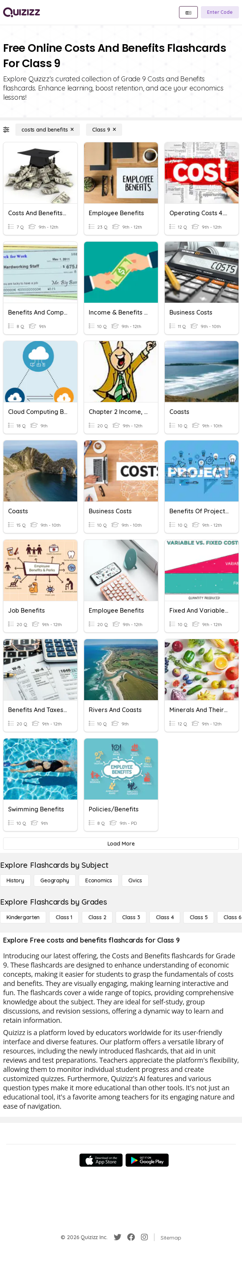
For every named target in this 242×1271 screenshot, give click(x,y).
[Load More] (121, 843)
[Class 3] (131, 917)
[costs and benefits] (47, 130)
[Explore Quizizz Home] (21, 12)
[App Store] (101, 1160)
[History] (15, 880)
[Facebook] (131, 1237)
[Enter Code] (220, 12)
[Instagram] (144, 1237)
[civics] (135, 880)
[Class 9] (104, 130)
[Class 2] (97, 917)
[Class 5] (198, 917)
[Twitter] (117, 1237)
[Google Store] (147, 1160)
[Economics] (99, 880)
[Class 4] (164, 917)
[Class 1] (64, 917)
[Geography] (55, 880)
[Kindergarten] (23, 917)
